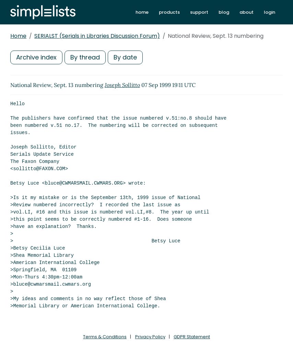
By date (125, 57)
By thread (85, 57)
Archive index (36, 57)
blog (224, 12)
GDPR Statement (192, 336)
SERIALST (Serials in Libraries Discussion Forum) (97, 36)
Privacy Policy (150, 336)
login (269, 12)
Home (18, 36)
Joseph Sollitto (122, 84)
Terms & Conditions (105, 336)
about (246, 12)
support (199, 12)
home (142, 12)
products (169, 12)
